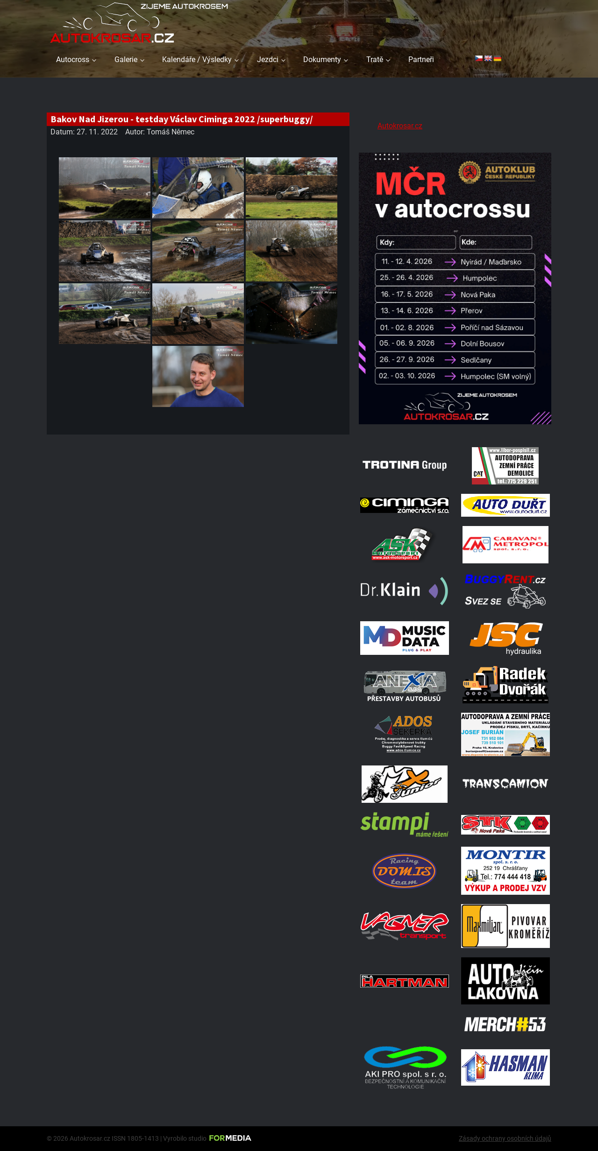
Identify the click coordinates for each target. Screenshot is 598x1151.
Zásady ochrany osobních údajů (505, 1138)
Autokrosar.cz (399, 125)
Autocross (72, 59)
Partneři (421, 59)
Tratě (374, 59)
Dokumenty (322, 59)
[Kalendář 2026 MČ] (455, 425)
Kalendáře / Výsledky (197, 59)
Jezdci (267, 59)
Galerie (125, 59)
